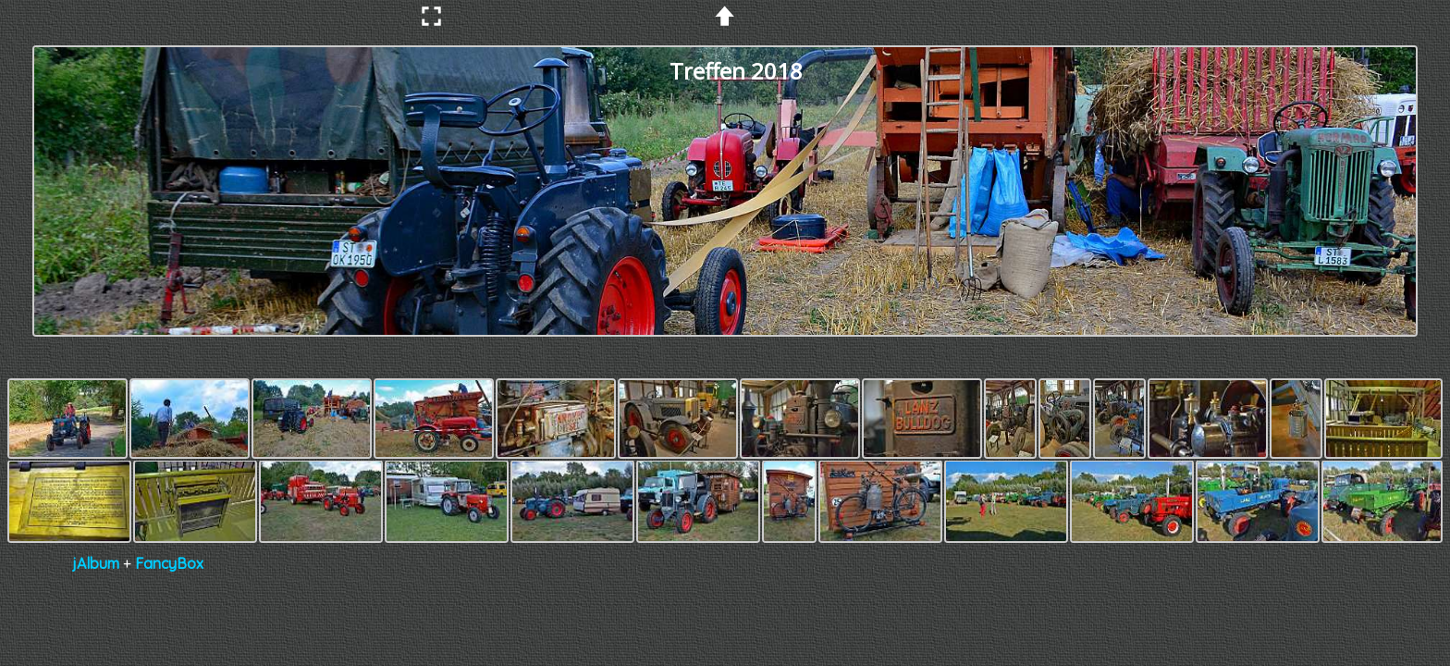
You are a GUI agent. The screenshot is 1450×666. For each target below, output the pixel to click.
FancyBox (169, 563)
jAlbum (95, 563)
